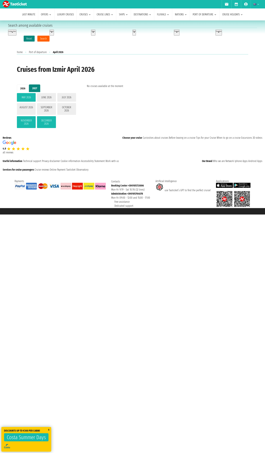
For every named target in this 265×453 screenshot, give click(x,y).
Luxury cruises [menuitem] (65, 14)
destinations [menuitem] (142, 14)
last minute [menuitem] (28, 14)
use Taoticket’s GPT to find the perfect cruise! (183, 190)
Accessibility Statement (93, 161)
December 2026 (46, 122)
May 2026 (26, 97)
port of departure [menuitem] (205, 14)
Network (229, 161)
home (20, 52)
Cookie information (70, 161)
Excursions (246, 137)
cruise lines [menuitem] (105, 14)
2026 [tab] (22, 88)
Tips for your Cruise (206, 137)
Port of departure (38, 52)
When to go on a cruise (228, 137)
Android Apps (255, 161)
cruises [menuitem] (85, 14)
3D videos (257, 137)
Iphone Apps (241, 161)
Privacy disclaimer (51, 161)
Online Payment (58, 169)
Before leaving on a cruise (182, 137)
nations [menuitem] (181, 14)
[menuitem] (226, 4)
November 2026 (26, 122)
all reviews (8, 152)
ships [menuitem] (123, 14)
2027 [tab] (34, 88)
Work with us (112, 161)
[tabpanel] (46, 111)
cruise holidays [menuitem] (232, 14)
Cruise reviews (42, 169)
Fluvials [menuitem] (163, 14)
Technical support (32, 161)
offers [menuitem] (46, 14)
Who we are (219, 161)
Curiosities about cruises (155, 137)
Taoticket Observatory (77, 169)
